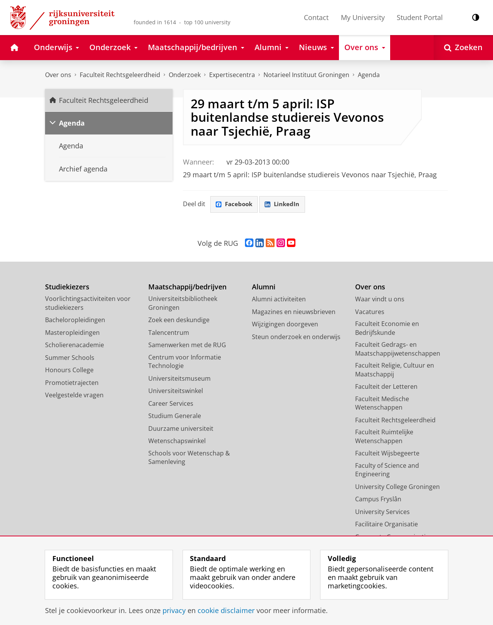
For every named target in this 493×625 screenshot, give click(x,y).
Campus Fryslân (378, 499)
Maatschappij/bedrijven (187, 287)
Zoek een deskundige (179, 320)
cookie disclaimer (226, 610)
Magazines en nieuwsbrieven (293, 312)
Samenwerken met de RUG (187, 345)
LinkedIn (285, 204)
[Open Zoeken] (463, 47)
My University (363, 17)
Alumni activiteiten (279, 299)
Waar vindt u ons (379, 299)
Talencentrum (168, 333)
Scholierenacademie (74, 345)
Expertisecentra (232, 75)
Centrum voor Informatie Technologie (184, 362)
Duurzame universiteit (180, 429)
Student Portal (420, 17)
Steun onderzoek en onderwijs (296, 337)
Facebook (235, 204)
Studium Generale (174, 416)
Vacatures (369, 312)
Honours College (69, 370)
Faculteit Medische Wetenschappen (382, 403)
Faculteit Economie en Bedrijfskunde (387, 328)
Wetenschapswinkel (177, 441)
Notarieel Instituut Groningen (306, 75)
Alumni (263, 287)
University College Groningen (397, 487)
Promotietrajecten (72, 383)
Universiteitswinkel (175, 391)
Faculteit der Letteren (386, 387)
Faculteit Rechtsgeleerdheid (120, 75)
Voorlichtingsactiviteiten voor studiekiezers (88, 303)
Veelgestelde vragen (74, 395)
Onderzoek (185, 75)
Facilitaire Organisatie (386, 524)
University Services (382, 512)
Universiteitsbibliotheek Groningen (182, 303)
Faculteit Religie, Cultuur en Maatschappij (394, 370)
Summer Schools (69, 358)
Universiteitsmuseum (179, 379)
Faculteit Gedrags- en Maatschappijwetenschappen (397, 349)
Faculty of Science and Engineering (387, 470)
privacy (174, 610)
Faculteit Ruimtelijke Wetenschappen (384, 436)
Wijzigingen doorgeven (285, 324)
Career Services (170, 404)
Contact (316, 17)
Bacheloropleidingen (75, 320)
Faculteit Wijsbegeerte (387, 453)
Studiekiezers (67, 287)
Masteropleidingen (72, 333)
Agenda (369, 75)
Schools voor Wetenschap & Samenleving (189, 458)
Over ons (58, 75)
